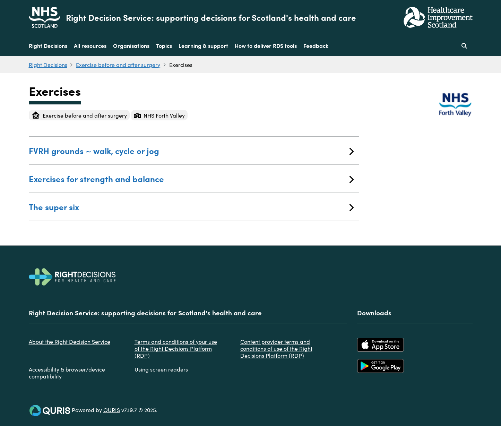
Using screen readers (161, 369)
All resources (90, 45)
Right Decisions (48, 45)
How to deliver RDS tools (266, 45)
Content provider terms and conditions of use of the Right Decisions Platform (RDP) (276, 348)
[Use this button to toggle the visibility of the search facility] (464, 45)
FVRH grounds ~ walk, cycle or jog (191, 150)
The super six (191, 206)
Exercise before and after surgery (118, 64)
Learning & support (203, 45)
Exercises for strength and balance (191, 178)
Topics (164, 45)
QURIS (111, 410)
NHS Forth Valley (159, 115)
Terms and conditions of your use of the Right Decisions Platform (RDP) (176, 348)
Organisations (131, 45)
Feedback (315, 45)
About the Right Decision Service (69, 341)
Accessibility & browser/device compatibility (67, 373)
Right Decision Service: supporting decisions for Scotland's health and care (211, 17)
